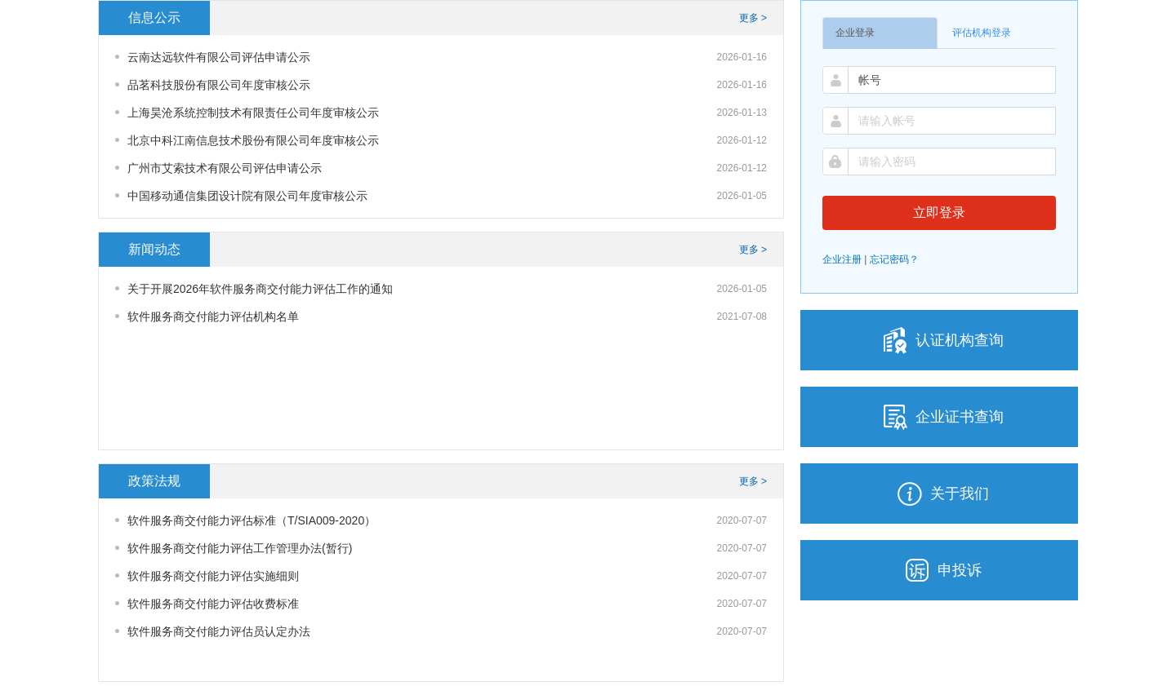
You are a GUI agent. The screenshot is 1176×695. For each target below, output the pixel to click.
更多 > (753, 18)
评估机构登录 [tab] (981, 32)
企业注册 (842, 259)
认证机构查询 (939, 340)
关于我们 (939, 493)
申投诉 (939, 570)
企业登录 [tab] (855, 32)
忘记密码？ (894, 259)
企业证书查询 (939, 417)
